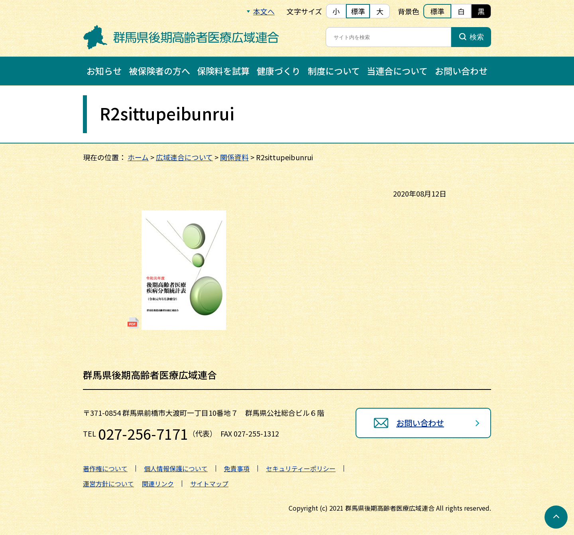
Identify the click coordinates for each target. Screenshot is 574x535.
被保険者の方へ (159, 70)
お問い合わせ (461, 70)
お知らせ (104, 70)
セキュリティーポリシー (301, 468)
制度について (334, 70)
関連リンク (158, 483)
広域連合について (184, 157)
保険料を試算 (223, 70)
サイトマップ (209, 483)
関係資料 (234, 157)
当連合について (397, 70)
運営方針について (108, 483)
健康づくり (279, 70)
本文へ (264, 11)
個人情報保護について (176, 468)
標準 (358, 11)
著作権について (105, 468)
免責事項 (237, 468)
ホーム (138, 157)
